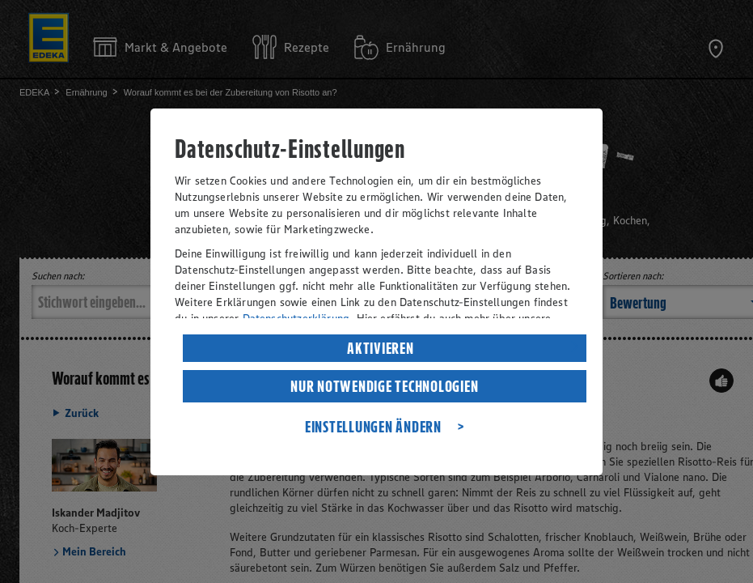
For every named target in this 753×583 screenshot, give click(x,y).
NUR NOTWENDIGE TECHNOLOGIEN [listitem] (384, 386)
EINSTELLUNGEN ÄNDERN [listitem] (373, 426)
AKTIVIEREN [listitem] (380, 348)
